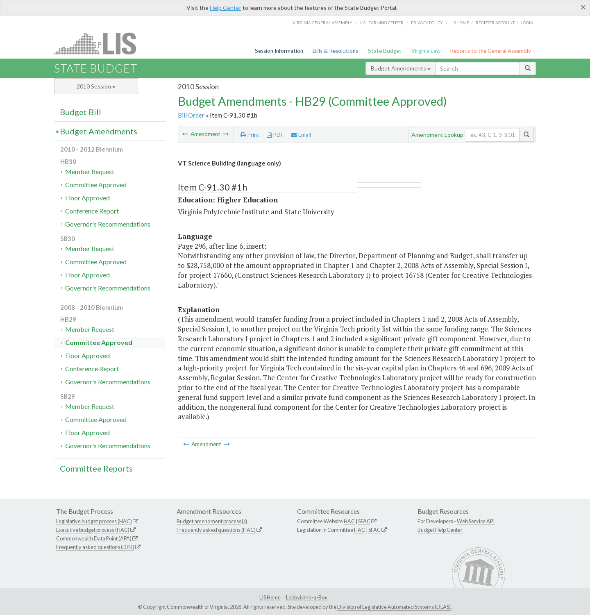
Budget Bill (80, 112)
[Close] (583, 7)
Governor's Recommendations (107, 224)
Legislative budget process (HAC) (94, 521)
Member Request (89, 171)
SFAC (364, 521)
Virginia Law (425, 51)
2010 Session (96, 86)
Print (250, 135)
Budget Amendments (401, 68)
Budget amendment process (209, 521)
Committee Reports (96, 468)
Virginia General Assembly (322, 22)
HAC (349, 521)
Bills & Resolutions (335, 51)
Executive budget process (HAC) (92, 529)
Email (301, 135)
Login (527, 22)
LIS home (459, 22)
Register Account (495, 22)
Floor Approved (87, 198)
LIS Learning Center (382, 22)
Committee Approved (96, 184)
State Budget (385, 51)
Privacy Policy (427, 22)
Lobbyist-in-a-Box (306, 597)
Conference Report (92, 211)
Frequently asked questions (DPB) (95, 547)
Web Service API (476, 521)
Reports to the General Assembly (490, 51)
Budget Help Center (440, 529)
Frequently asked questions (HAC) (216, 529)
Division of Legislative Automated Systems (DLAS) (394, 607)
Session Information (279, 51)
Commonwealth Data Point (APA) (94, 538)
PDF (275, 135)
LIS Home (270, 597)
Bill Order (191, 115)
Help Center (225, 7)
